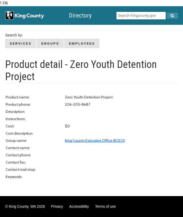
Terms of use (105, 206)
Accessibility (79, 206)
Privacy (57, 206)
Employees (82, 43)
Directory (80, 15)
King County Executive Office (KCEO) (95, 140)
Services (21, 43)
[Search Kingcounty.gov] (172, 16)
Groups (50, 43)
